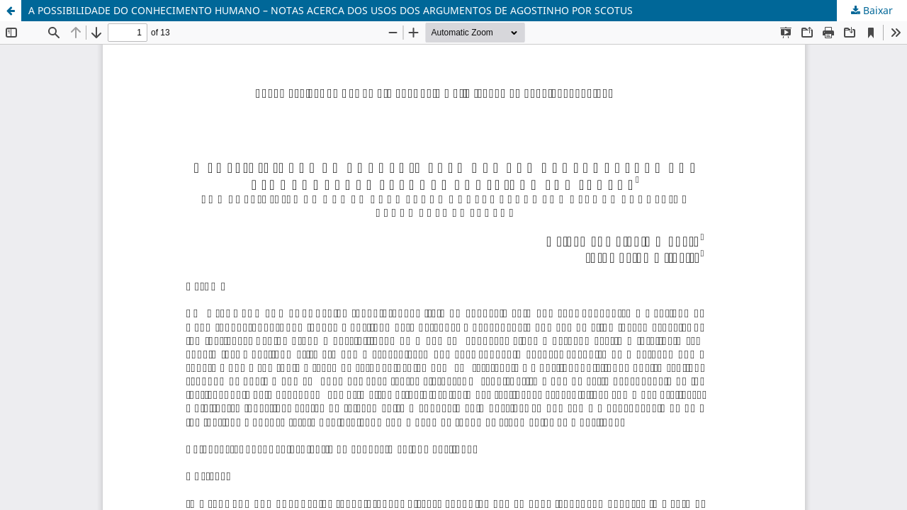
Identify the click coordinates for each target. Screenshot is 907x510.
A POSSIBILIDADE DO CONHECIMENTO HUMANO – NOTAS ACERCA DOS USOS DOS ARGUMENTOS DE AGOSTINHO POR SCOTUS (330, 10)
